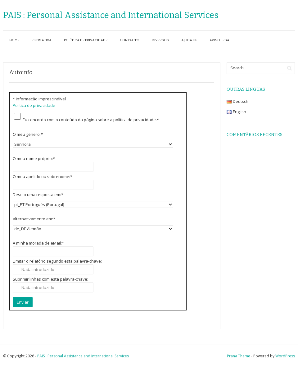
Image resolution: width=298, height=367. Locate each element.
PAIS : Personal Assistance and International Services (111, 15)
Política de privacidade (85, 40)
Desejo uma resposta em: (38, 194)
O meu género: (28, 134)
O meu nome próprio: (34, 158)
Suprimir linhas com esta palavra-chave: (50, 279)
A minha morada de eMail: (38, 243)
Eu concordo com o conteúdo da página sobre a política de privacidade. (91, 119)
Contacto (129, 40)
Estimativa (42, 40)
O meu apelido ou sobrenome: (42, 176)
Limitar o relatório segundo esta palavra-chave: (57, 261)
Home (14, 40)
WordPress (285, 356)
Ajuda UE (189, 40)
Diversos (160, 40)
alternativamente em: (34, 219)
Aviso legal (220, 40)
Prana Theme (238, 356)
